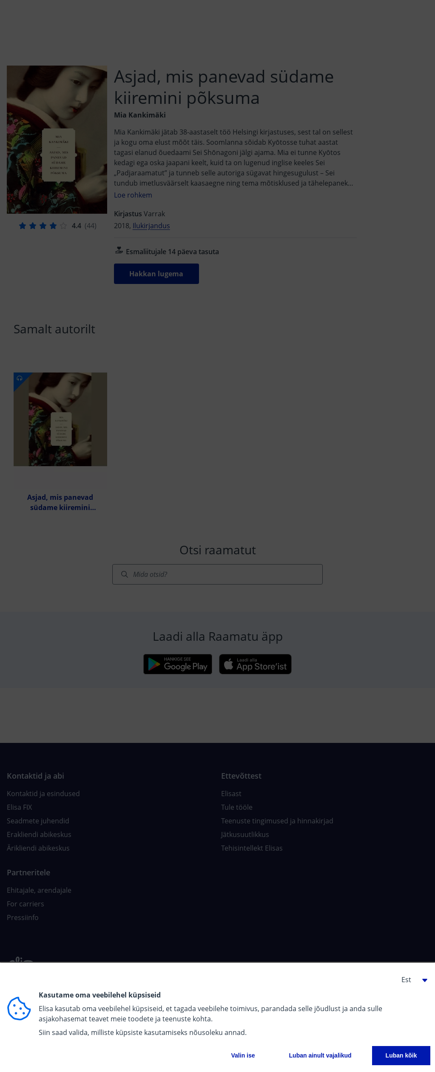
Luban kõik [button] (401, 1055)
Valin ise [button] (243, 1055)
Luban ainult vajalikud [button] (320, 1055)
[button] (411, 979)
